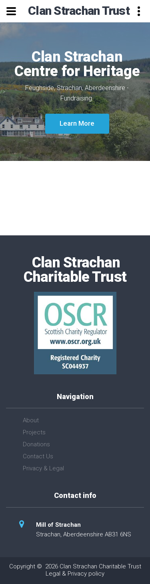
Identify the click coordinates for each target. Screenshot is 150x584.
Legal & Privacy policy (75, 573)
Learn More (77, 123)
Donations (36, 444)
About (31, 420)
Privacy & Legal (43, 468)
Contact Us (38, 456)
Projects (34, 432)
